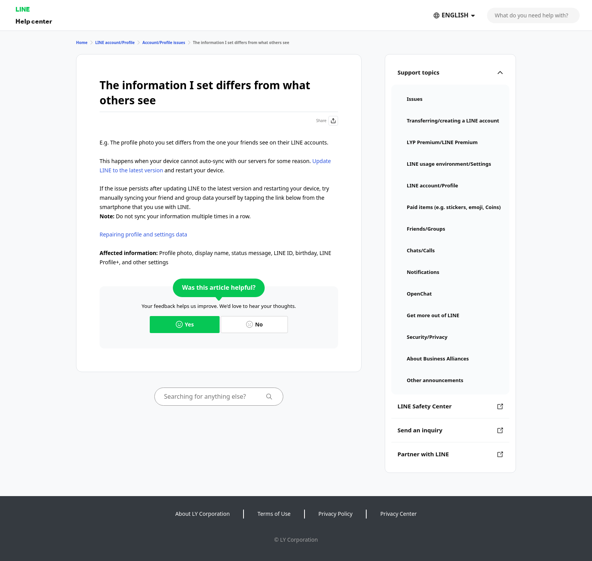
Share (327, 121)
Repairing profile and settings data (143, 234)
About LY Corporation (202, 513)
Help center (33, 21)
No (254, 324)
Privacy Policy (335, 513)
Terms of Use (274, 513)
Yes (185, 324)
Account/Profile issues (163, 42)
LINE (22, 9)
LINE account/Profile (115, 42)
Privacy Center (398, 513)
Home (82, 42)
